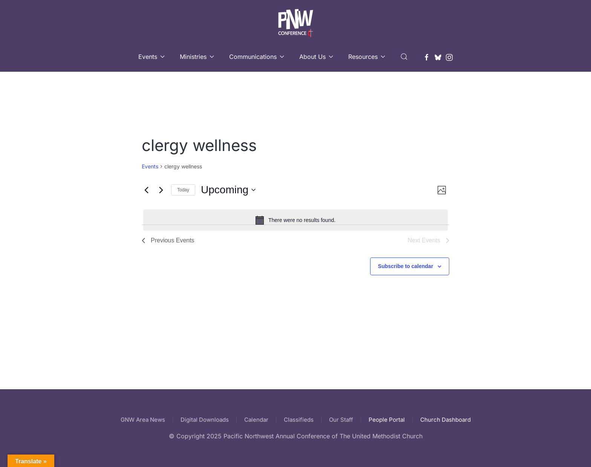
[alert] (295, 220)
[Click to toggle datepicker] (228, 189)
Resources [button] (366, 56)
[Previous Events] (146, 189)
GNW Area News (143, 419)
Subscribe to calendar (405, 266)
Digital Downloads (205, 419)
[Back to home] (295, 21)
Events (150, 166)
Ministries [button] (197, 56)
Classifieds (299, 419)
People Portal (387, 419)
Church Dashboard (445, 419)
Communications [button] (256, 56)
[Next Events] (160, 189)
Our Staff (341, 419)
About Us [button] (316, 56)
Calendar (256, 419)
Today (183, 190)
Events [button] (151, 56)
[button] (404, 57)
